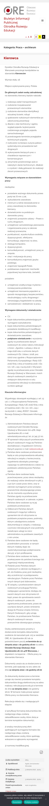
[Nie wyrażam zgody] (45, 799)
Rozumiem (17, 802)
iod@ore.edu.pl (36, 449)
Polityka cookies (31, 802)
